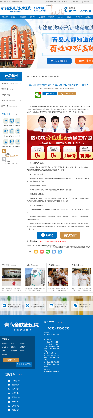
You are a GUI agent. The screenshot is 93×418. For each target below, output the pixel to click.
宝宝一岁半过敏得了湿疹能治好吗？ (45, 245)
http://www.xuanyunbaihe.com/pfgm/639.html (52, 241)
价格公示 (16, 402)
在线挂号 (75, 1)
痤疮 (12, 343)
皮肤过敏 (56, 76)
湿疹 (3, 351)
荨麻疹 (22, 343)
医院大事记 (11, 95)
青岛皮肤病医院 (50, 106)
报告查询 (16, 397)
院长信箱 (16, 410)
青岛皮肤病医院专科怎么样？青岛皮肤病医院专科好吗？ (71, 247)
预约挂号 (86, 1)
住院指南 (16, 393)
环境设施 (11, 106)
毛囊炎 (4, 343)
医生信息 (16, 389)
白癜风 (22, 351)
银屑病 (4, 354)
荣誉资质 (11, 89)
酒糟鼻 (13, 347)
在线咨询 (16, 381)
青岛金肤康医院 (46, 76)
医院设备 (11, 100)
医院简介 (11, 83)
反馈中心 (16, 406)
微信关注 (50, 5)
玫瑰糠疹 (14, 351)
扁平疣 (22, 347)
